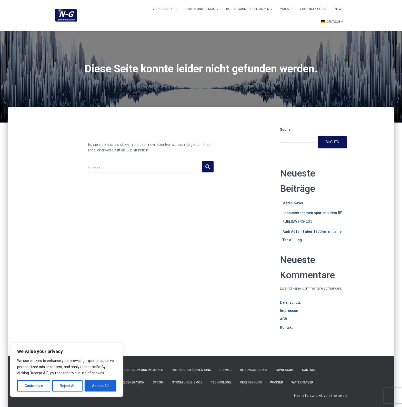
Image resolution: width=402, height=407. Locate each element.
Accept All (100, 386)
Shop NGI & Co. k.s (313, 9)
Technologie (221, 382)
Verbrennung (165, 9)
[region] (66, 370)
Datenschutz (290, 302)
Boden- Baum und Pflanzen (249, 9)
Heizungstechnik (253, 370)
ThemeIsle (338, 395)
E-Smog (225, 370)
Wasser (286, 9)
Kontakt (286, 327)
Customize (34, 386)
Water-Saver (293, 203)
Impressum (289, 311)
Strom (158, 382)
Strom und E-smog (202, 9)
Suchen (286, 129)
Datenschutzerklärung (191, 370)
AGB (283, 319)
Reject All (67, 386)
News (339, 9)
